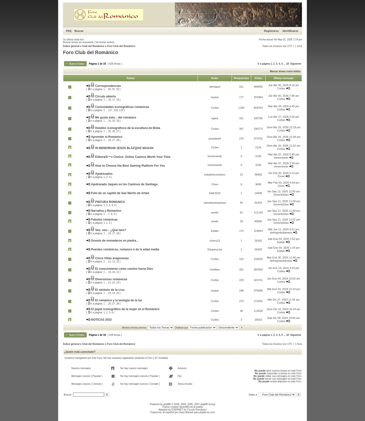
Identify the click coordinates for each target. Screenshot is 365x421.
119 (121, 110)
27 (117, 131)
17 (113, 99)
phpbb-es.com (207, 412)
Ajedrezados (104, 173)
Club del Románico (93, 46)
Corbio (281, 88)
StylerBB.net (186, 407)
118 (116, 110)
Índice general (71, 46)
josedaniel (215, 138)
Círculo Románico (196, 409)
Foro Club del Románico (121, 46)
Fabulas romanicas (104, 219)
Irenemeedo (215, 156)
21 (117, 272)
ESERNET (177, 409)
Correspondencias (108, 86)
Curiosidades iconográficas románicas (122, 107)
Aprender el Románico (106, 137)
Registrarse (271, 30)
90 (109, 89)
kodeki (199, 407)
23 (117, 282)
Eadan (215, 230)
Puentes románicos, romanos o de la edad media (125, 249)
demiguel (214, 86)
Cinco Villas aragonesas (112, 258)
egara (214, 118)
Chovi (281, 176)
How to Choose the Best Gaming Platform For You (130, 165)
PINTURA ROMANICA (110, 202)
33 (117, 120)
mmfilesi (215, 269)
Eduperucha (214, 249)
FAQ (69, 30)
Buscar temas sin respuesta (78, 42)
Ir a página (264, 63)
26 (113, 131)
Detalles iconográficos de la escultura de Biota (127, 128)
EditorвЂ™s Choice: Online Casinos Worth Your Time (133, 157)
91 (113, 89)
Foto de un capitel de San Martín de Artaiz (120, 193)
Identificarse (290, 30)
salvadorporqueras (215, 202)
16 (109, 99)
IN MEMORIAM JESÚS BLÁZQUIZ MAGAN (124, 148)
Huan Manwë (186, 412)
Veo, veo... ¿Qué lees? (110, 230)
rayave (215, 97)
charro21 (214, 240)
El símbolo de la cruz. (110, 290)
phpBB (167, 404)
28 (117, 140)
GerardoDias (281, 194)
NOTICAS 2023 (101, 319)
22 (113, 282)
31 (109, 120)
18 (287, 63)
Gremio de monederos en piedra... (115, 240)
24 (113, 293)
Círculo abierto (105, 96)
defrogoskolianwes (281, 232)
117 (110, 110)
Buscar (79, 30)
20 (113, 272)
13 (117, 261)
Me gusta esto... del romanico (115, 117)
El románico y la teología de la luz (118, 300)
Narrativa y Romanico (106, 210)
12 (113, 261)
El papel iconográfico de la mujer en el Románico (125, 309)
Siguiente (295, 63)
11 (109, 261)
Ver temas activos (105, 42)
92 (117, 89)
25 (109, 131)
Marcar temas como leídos (285, 71)
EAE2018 (214, 193)
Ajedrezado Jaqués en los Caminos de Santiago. (125, 184)
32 (113, 120)
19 (109, 272)
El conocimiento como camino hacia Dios (124, 268)
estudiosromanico (214, 174)
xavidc (215, 212)
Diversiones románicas (111, 279)
